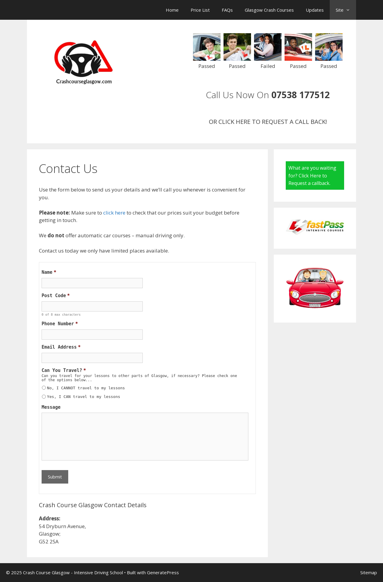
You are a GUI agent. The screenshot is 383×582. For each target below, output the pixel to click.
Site (346, 10)
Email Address (61, 347)
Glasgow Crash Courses (269, 10)
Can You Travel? (64, 370)
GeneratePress (163, 572)
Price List (200, 10)
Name (49, 272)
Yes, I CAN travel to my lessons (83, 396)
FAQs (227, 10)
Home (172, 10)
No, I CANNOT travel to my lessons (86, 388)
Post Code (56, 295)
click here (114, 212)
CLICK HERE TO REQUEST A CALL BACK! (272, 122)
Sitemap (368, 572)
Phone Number (60, 323)
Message (51, 407)
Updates (315, 10)
